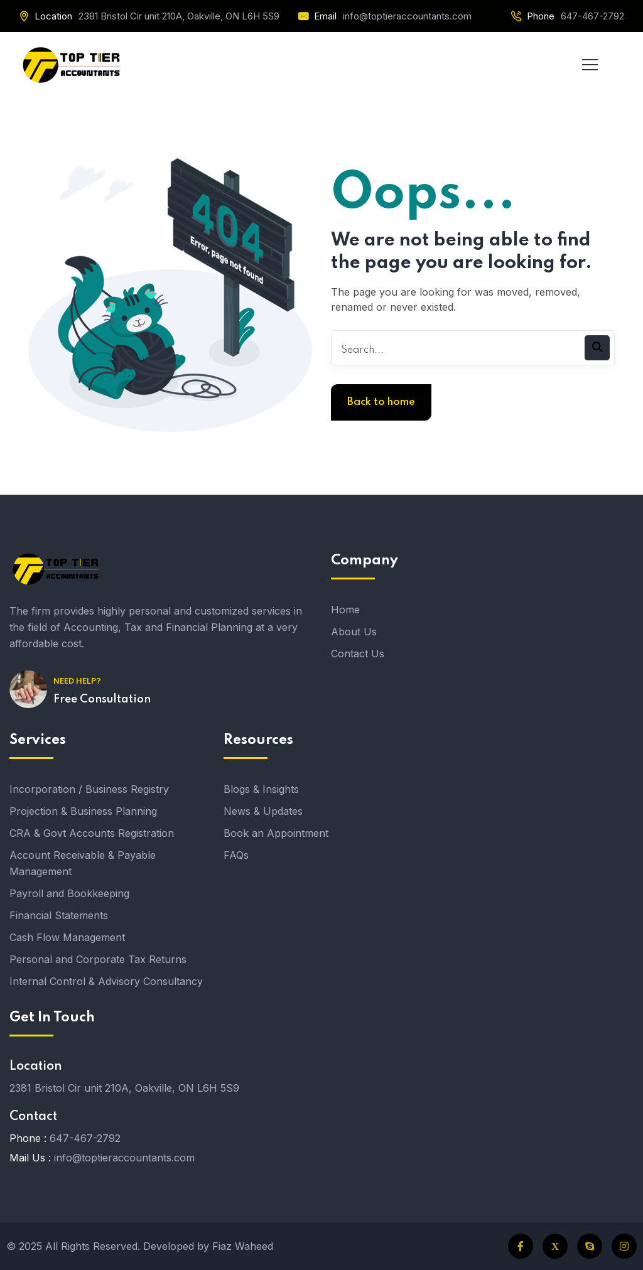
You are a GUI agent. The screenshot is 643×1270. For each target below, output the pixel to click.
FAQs (236, 855)
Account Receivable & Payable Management (82, 863)
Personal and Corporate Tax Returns (97, 959)
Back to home (381, 402)
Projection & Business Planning (83, 811)
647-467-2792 (592, 16)
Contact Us (357, 653)
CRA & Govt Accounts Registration (91, 833)
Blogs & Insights (261, 789)
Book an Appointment (276, 833)
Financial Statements (58, 915)
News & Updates (263, 811)
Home (345, 609)
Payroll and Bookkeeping (69, 893)
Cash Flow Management (67, 937)
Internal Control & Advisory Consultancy (106, 981)
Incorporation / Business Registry (89, 789)
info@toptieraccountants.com (407, 16)
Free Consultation (102, 699)
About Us (354, 631)
